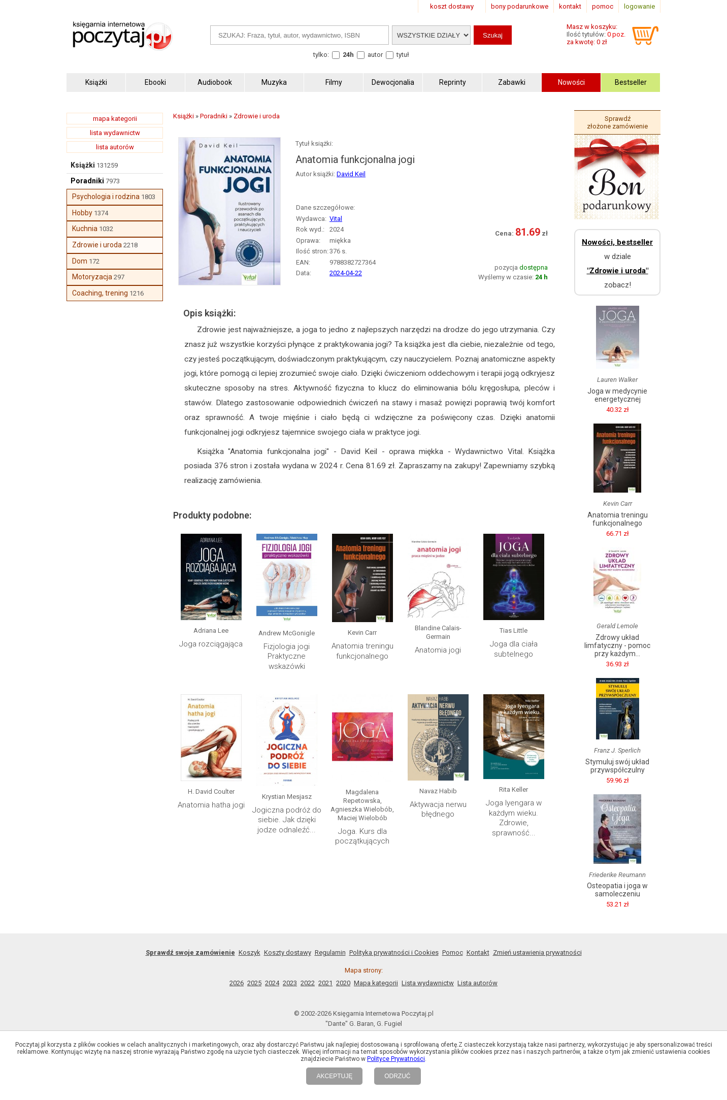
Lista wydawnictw (428, 983)
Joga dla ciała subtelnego (514, 649)
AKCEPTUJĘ (334, 1076)
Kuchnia (84, 228)
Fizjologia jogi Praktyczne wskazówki (286, 656)
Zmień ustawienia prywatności (537, 952)
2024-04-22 (345, 273)
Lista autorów (477, 983)
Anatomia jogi (438, 650)
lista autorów (115, 147)
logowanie (639, 6)
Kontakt (478, 952)
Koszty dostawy (287, 952)
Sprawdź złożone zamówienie (617, 122)
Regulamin (330, 952)
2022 (308, 983)
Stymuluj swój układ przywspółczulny (617, 766)
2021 (325, 983)
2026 (236, 983)
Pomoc (452, 952)
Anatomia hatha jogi (211, 805)
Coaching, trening (100, 293)
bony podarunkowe (519, 6)
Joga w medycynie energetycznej (617, 395)
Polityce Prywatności (396, 1058)
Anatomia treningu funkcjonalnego (362, 651)
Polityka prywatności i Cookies (394, 952)
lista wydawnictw (115, 133)
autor (375, 54)
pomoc (602, 6)
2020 (343, 983)
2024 (272, 983)
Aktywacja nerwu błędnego (438, 809)
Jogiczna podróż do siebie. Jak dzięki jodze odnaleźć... (286, 819)
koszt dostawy (452, 6)
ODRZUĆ (397, 1076)
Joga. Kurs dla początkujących (362, 836)
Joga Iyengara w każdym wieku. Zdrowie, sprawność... (514, 817)
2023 (290, 983)
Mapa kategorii (376, 983)
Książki (83, 165)
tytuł (402, 54)
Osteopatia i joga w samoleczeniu (617, 890)
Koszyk (249, 952)
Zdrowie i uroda (97, 245)
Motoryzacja (92, 277)
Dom (79, 261)
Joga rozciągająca (211, 644)
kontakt (570, 6)
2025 (254, 983)
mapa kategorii (115, 118)
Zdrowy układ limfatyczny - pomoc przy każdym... (617, 645)
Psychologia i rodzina (106, 196)
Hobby (82, 213)
